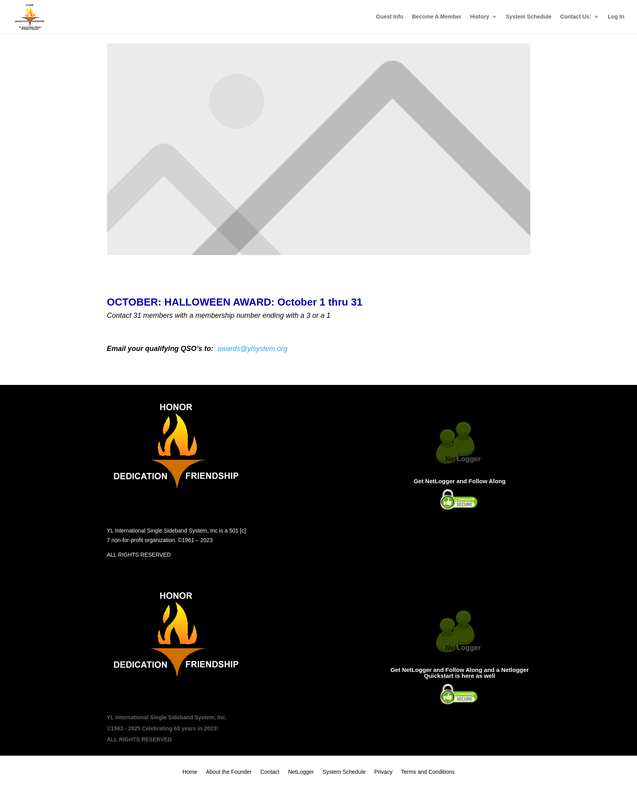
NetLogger (301, 772)
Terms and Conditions (428, 772)
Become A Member (436, 17)
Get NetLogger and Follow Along (459, 481)
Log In (616, 17)
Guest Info (389, 17)
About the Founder (229, 772)
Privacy (383, 772)
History (479, 17)
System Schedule (529, 17)
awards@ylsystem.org (252, 349)
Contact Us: (575, 17)
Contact (269, 772)
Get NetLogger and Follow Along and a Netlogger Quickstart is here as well (460, 672)
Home (189, 772)
